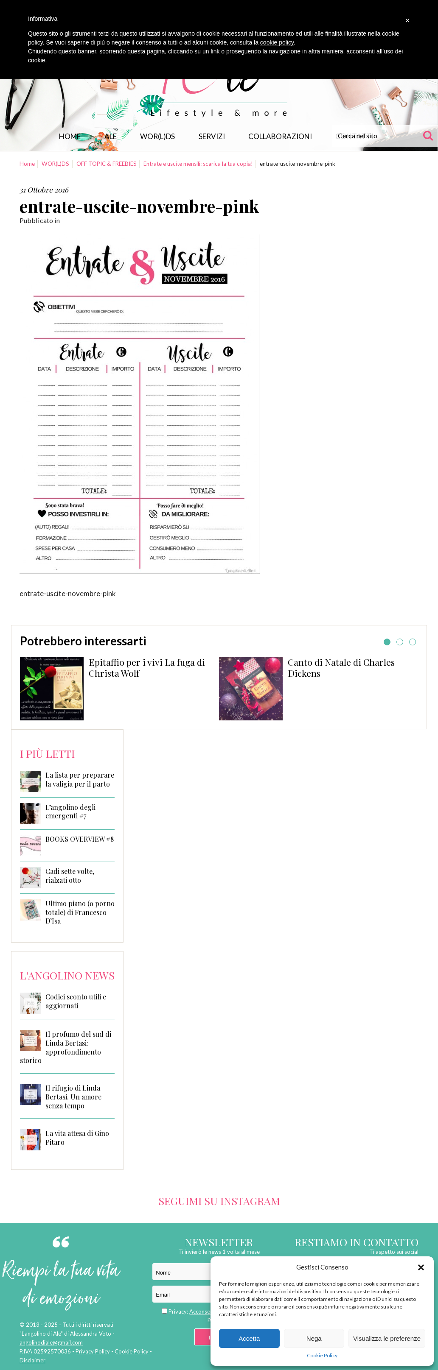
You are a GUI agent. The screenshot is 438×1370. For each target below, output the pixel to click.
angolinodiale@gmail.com (51, 1342)
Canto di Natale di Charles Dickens (341, 667)
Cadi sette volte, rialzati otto (69, 876)
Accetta (249, 1338)
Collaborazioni (280, 136)
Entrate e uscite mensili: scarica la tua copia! (198, 163)
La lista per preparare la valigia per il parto (79, 779)
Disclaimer (32, 1360)
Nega (314, 1338)
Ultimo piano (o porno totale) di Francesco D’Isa (80, 912)
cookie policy (277, 42)
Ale (110, 136)
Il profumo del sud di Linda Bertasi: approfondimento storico (65, 1047)
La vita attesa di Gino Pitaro (77, 1138)
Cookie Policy (322, 1355)
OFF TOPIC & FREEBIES (106, 163)
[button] (421, 1267)
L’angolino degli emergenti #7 (70, 811)
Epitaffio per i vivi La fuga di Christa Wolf (147, 667)
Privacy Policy (93, 1351)
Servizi (212, 136)
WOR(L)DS (157, 136)
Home (70, 136)
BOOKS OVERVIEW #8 (79, 839)
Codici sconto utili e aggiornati (75, 1001)
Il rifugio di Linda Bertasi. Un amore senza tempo (73, 1096)
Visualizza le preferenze (387, 1338)
